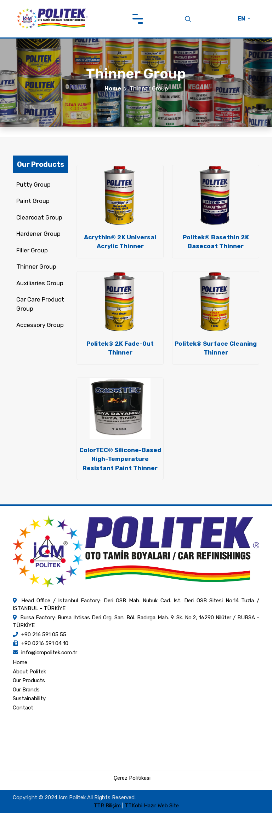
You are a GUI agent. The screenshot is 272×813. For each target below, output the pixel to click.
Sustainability (29, 698)
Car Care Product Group (40, 304)
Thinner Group (36, 266)
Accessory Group (40, 324)
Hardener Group (38, 233)
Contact (23, 707)
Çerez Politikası (132, 778)
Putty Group (33, 184)
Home (112, 88)
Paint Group (33, 200)
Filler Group (32, 250)
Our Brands (26, 689)
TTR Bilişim (107, 805)
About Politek (29, 671)
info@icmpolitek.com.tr (49, 652)
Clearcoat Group (39, 217)
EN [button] (242, 18)
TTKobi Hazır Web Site (152, 805)
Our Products (29, 680)
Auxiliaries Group (39, 283)
